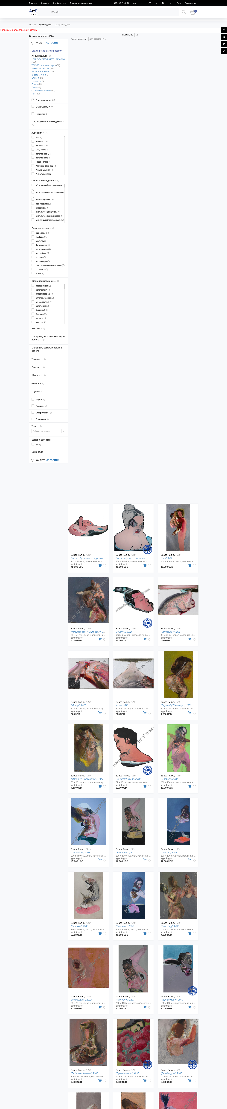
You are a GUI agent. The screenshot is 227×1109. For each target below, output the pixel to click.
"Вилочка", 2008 (79, 926)
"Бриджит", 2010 (125, 926)
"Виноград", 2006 (170, 926)
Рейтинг (38, 328)
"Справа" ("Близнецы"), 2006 (176, 705)
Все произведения (62, 25)
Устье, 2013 (122, 705)
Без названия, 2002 (81, 999)
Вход (179, 3)
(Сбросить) (52, 42)
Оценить (45, 3)
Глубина (37, 391)
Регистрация (190, 3)
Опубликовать (59, 3)
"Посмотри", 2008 (80, 852)
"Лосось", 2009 (169, 852)
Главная (32, 25)
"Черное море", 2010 (172, 999)
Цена (38, 452)
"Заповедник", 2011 (171, 631)
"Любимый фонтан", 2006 (84, 1073)
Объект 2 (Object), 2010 (128, 779)
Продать (33, 3)
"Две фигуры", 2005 (171, 1073)
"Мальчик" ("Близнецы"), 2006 (87, 779)
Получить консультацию (81, 3)
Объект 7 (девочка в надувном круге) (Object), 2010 (98, 558)
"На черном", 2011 (126, 852)
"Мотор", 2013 (78, 705)
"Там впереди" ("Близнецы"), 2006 (89, 631)
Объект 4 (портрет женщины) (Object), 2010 (139, 558)
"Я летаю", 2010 (169, 779)
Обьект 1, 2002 (124, 631)
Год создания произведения (48, 123)
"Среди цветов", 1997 (127, 1073)
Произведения (45, 25)
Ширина (39, 375)
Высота (38, 367)
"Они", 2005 (167, 558)
